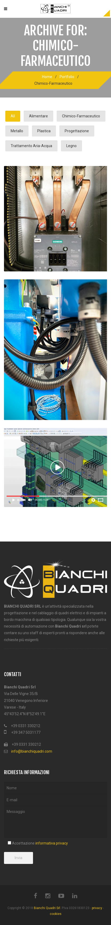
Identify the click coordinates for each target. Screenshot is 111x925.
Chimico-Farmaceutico (81, 116)
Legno (71, 146)
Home (47, 77)
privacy (97, 908)
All (13, 116)
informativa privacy (51, 843)
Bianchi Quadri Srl (47, 908)
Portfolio (67, 77)
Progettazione (77, 131)
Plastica (44, 131)
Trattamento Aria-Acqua (31, 146)
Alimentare (38, 116)
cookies (55, 914)
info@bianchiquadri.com (31, 751)
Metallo (17, 131)
